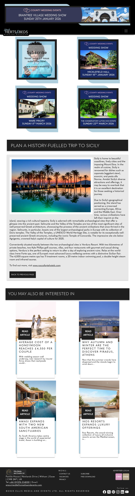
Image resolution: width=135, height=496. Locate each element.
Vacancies (64, 477)
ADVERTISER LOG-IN (121, 471)
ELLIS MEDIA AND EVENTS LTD (36, 491)
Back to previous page (22, 275)
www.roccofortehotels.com (47, 265)
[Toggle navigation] (126, 31)
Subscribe (85, 474)
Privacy (62, 479)
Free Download (88, 477)
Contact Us (64, 474)
